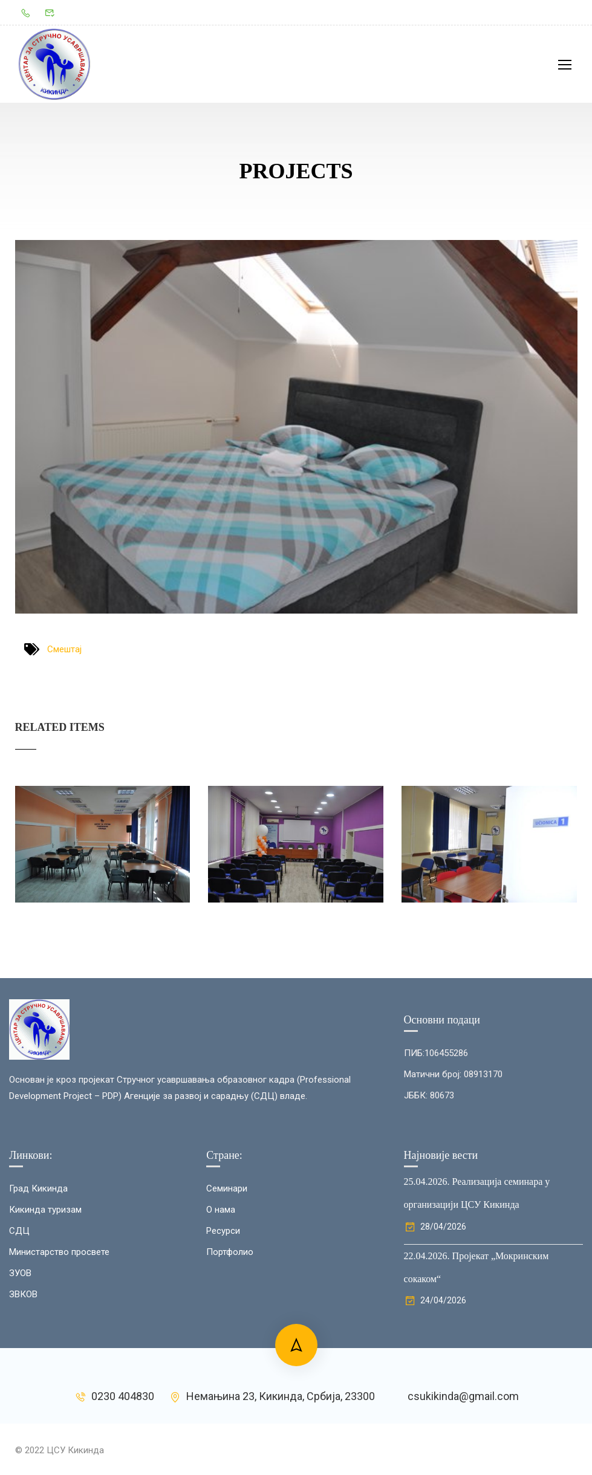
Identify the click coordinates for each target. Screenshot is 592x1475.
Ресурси (223, 1341)
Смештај (64, 652)
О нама (220, 1320)
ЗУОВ (20, 1383)
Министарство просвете (59, 1362)
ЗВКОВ (23, 1404)
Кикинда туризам (45, 1320)
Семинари (226, 1299)
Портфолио (229, 1362)
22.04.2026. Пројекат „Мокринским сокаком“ (476, 1378)
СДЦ (19, 1341)
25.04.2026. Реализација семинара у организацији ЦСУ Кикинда (477, 1303)
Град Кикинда (38, 1299)
